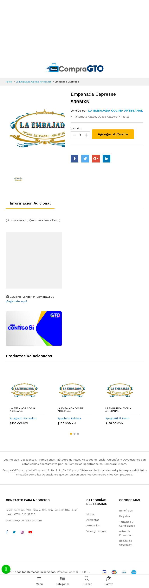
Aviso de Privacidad (126, 533)
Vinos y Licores (96, 531)
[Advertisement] (74, 29)
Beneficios (126, 510)
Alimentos (92, 519)
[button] (71, 434)
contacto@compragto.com (24, 520)
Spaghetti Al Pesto (117, 418)
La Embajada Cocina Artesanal (33, 81)
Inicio (9, 81)
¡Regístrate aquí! (16, 301)
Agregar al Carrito (113, 134)
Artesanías (93, 525)
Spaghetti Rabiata (69, 418)
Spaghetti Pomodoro (23, 418)
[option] (35, 130)
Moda (90, 514)
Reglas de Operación (125, 542)
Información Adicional (30, 203)
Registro (124, 516)
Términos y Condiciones (127, 523)
